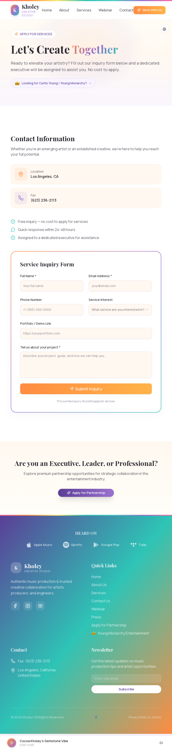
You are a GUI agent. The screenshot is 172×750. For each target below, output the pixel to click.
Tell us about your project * (40, 347)
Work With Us (149, 10)
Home (47, 10)
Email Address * (100, 276)
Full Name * (28, 276)
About (64, 10)
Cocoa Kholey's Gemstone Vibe (44, 741)
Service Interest (101, 300)
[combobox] (120, 309)
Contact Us (100, 600)
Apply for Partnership (86, 493)
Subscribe (126, 689)
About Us (99, 584)
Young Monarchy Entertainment (120, 633)
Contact (126, 10)
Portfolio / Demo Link (35, 323)
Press (96, 617)
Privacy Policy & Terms (145, 717)
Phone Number (31, 300)
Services (84, 10)
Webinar (105, 10)
